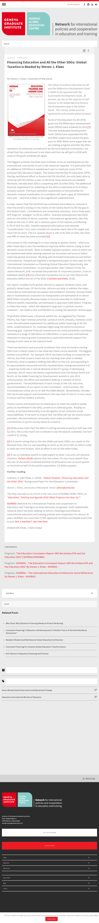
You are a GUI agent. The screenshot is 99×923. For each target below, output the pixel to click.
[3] (27, 275)
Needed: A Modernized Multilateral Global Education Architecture (34, 640)
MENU (4, 4)
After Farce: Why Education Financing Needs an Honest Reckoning (34, 623)
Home (5, 857)
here (96, 915)
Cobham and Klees (58, 278)
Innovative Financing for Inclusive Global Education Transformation (36, 646)
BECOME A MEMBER (49, 845)
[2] (48, 236)
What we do (6, 878)
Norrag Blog (22, 58)
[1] (89, 127)
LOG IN (69, 4)
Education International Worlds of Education (22, 697)
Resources (6, 863)
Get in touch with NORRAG (49, 832)
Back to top (89, 778)
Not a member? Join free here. (31, 521)
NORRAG (12, 503)
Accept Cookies (51, 919)
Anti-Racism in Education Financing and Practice (27, 653)
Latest (5, 888)
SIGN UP (77, 4)
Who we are (6, 868)
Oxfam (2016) (25, 458)
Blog (4, 883)
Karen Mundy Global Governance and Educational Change (27, 690)
